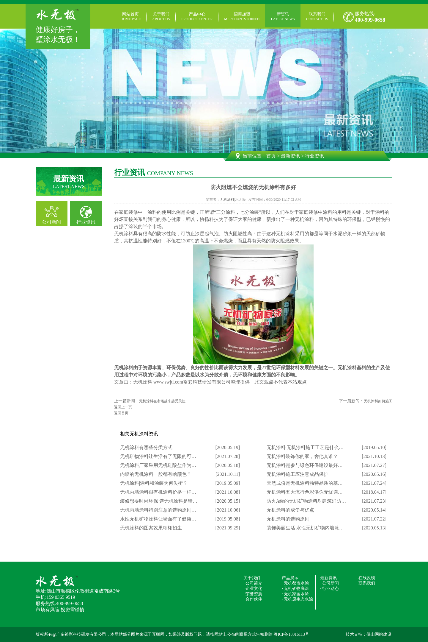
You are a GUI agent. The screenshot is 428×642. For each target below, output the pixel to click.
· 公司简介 (252, 583)
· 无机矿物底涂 (295, 588)
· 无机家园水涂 (295, 594)
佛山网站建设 (378, 634)
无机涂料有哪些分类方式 (146, 447)
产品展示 (290, 578)
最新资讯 (290, 155)
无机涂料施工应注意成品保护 (297, 474)
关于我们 (161, 16)
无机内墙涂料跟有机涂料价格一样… (158, 492)
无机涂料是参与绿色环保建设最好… (305, 465)
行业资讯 (85, 222)
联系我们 (317, 16)
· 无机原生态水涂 (297, 599)
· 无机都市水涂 (295, 583)
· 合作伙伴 (252, 599)
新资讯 (283, 16)
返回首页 (121, 413)
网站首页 (130, 16)
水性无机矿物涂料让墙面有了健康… (158, 518)
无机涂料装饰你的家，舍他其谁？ (302, 456)
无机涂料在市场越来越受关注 (162, 401)
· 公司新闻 (329, 583)
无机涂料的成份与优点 (290, 509)
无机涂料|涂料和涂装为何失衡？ (154, 483)
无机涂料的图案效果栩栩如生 (151, 527)
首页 (271, 155)
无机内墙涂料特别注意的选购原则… (158, 509)
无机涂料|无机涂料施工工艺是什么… (305, 447)
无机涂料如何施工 (378, 401)
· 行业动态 (329, 588)
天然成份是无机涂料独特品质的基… (305, 483)
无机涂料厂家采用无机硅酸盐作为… (158, 465)
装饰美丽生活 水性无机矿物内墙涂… (305, 527)
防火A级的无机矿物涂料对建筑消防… (306, 501)
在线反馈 (366, 578)
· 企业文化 (252, 588)
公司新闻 (51, 222)
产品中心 (197, 16)
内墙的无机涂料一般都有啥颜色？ (155, 474)
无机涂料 (227, 199)
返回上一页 (123, 407)
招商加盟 (241, 16)
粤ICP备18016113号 (291, 634)
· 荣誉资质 (252, 594)
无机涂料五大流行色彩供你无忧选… (305, 492)
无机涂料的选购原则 (288, 518)
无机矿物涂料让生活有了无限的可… (158, 456)
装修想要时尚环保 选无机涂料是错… (158, 501)
